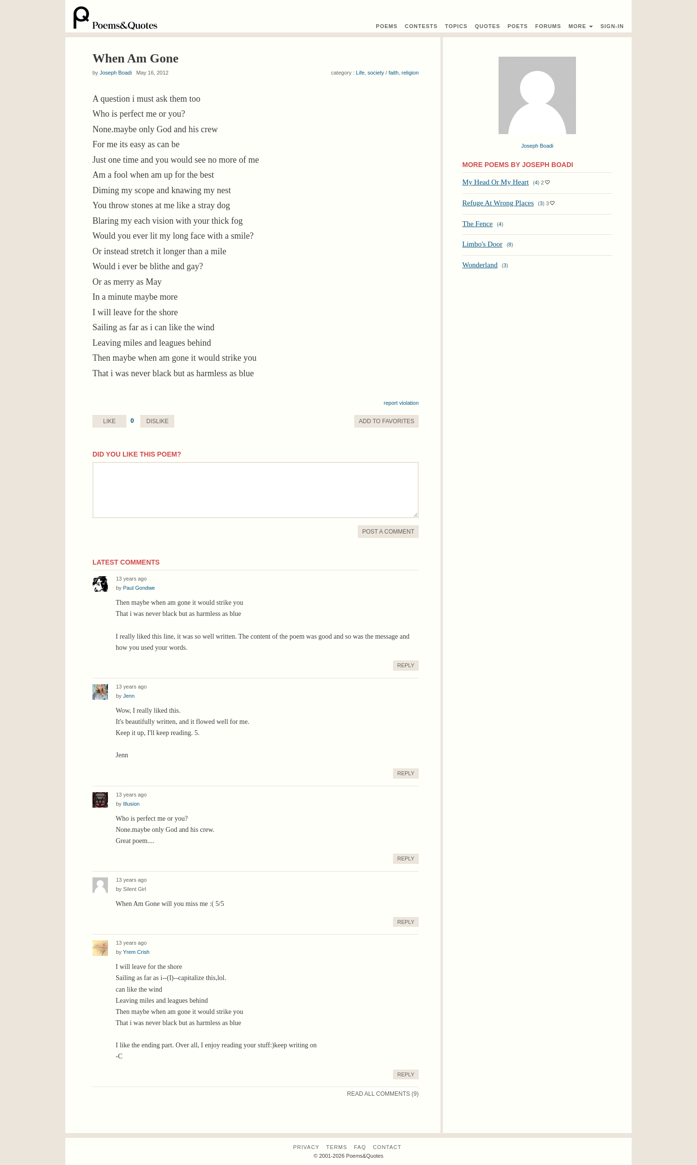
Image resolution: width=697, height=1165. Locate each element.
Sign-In (612, 26)
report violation (401, 403)
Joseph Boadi (116, 73)
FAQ (360, 1147)
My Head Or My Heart (495, 182)
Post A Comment (388, 531)
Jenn (129, 696)
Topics (456, 26)
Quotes (487, 26)
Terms (337, 1147)
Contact (387, 1147)
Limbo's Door (482, 244)
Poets (517, 26)
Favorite (386, 421)
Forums (548, 26)
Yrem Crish (136, 952)
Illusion (131, 804)
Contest (421, 26)
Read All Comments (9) (383, 1093)
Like (109, 421)
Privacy (306, 1147)
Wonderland (480, 265)
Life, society (370, 73)
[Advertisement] (537, 346)
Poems (387, 26)
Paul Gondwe (139, 588)
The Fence (477, 224)
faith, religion (404, 73)
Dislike (157, 421)
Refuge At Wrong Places (498, 203)
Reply (405, 665)
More (580, 26)
